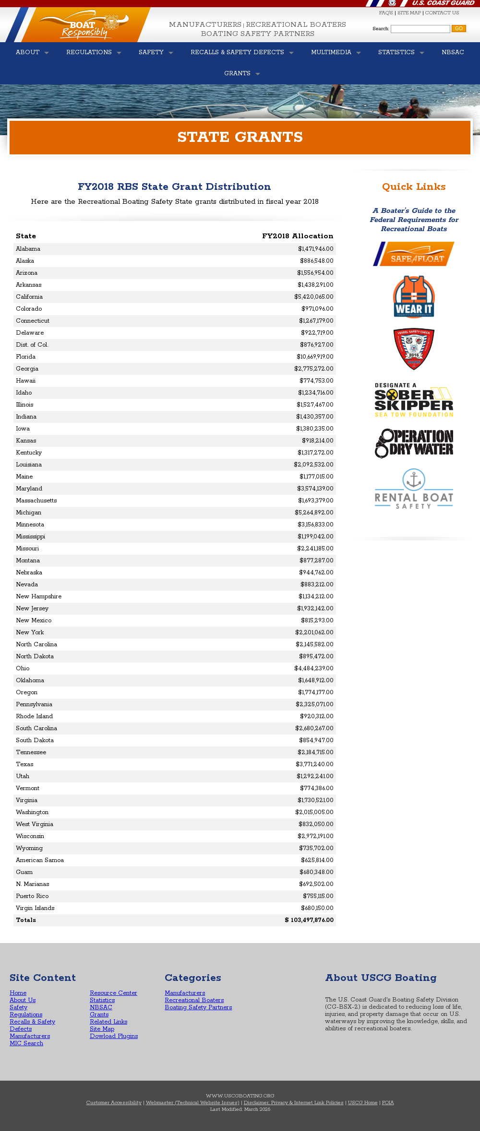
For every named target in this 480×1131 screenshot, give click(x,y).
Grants (99, 1014)
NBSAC (101, 1007)
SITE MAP (409, 13)
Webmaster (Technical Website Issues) (193, 1102)
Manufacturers (205, 24)
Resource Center (113, 993)
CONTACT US (442, 13)
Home (18, 993)
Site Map (102, 1029)
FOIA (388, 1102)
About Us (23, 1000)
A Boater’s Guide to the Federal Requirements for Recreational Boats (414, 219)
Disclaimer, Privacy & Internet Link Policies (294, 1102)
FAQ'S (386, 13)
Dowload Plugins (114, 1036)
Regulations (26, 1014)
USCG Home (363, 1102)
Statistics (102, 1000)
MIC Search (26, 1043)
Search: (380, 28)
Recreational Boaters (296, 24)
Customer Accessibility (114, 1102)
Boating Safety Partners (257, 33)
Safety (18, 1007)
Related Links (108, 1022)
